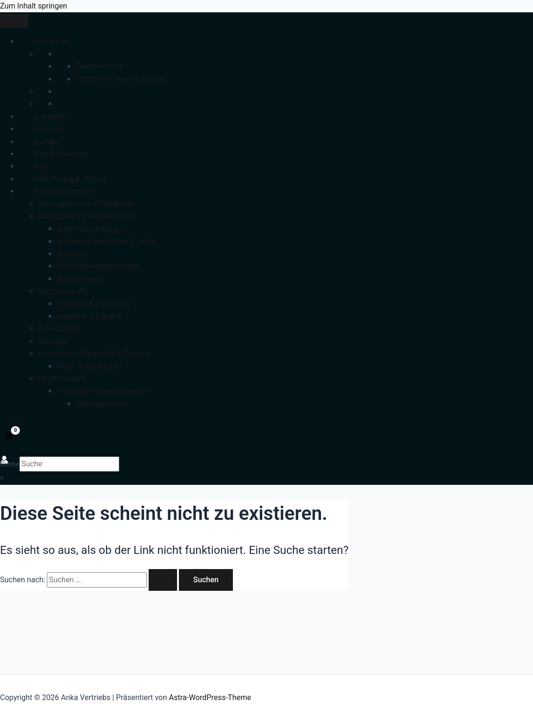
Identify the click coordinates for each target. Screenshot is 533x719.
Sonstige (71, 253)
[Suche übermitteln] (163, 580)
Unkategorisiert (101, 403)
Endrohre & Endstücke (94, 303)
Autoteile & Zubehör (90, 316)
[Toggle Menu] (14, 21)
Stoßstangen (78, 278)
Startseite (49, 116)
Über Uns (48, 128)
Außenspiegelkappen (92, 228)
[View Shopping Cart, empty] (9, 437)
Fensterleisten (99, 66)
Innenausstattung (62, 191)
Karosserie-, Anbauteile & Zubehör (94, 353)
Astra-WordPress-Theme (210, 697)
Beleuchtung (59, 328)
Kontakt (46, 141)
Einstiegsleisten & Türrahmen (87, 203)
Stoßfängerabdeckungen (98, 266)
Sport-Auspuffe (63, 291)
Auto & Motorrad (61, 153)
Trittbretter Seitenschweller (121, 79)
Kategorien (51, 41)
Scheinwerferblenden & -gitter (106, 241)
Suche (9, 464)
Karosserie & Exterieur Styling (87, 216)
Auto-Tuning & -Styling (70, 179)
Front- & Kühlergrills (90, 366)
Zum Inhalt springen (33, 5)
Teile (41, 166)
